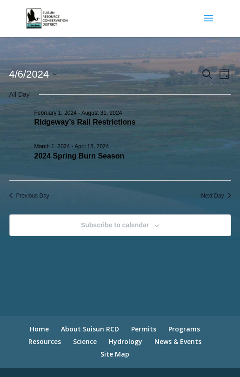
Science (85, 341)
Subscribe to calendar (115, 225)
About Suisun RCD (90, 328)
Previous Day (29, 195)
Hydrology (125, 341)
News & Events (177, 341)
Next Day (216, 195)
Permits (143, 328)
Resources (44, 341)
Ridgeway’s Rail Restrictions (85, 122)
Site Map (114, 354)
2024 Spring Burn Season (79, 156)
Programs (184, 328)
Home (39, 328)
